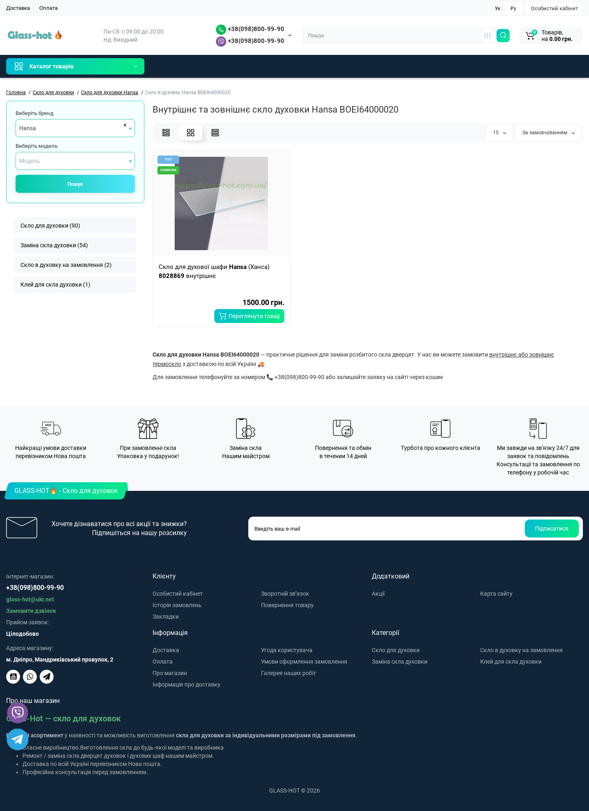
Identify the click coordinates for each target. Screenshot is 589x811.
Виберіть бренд (35, 113)
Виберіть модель (37, 146)
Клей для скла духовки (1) (55, 284)
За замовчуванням (548, 133)
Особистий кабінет (554, 8)
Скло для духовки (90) (50, 225)
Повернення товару (287, 605)
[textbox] (75, 160)
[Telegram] (17, 739)
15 (499, 133)
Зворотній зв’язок (285, 593)
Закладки (166, 616)
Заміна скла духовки (399, 661)
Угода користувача (286, 650)
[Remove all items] (123, 125)
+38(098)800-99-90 (250, 29)
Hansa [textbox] (27, 128)
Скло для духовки (396, 650)
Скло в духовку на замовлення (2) (66, 265)
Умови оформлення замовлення (304, 661)
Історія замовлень (177, 605)
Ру (513, 8)
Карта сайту (496, 593)
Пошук (75, 184)
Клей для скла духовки (511, 661)
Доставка (18, 8)
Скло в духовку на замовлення (521, 650)
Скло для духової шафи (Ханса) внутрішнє (214, 271)
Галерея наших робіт (288, 673)
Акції (378, 593)
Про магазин (170, 673)
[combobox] (75, 128)
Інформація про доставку (186, 684)
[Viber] (18, 713)
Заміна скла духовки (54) (54, 245)
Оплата (48, 8)
